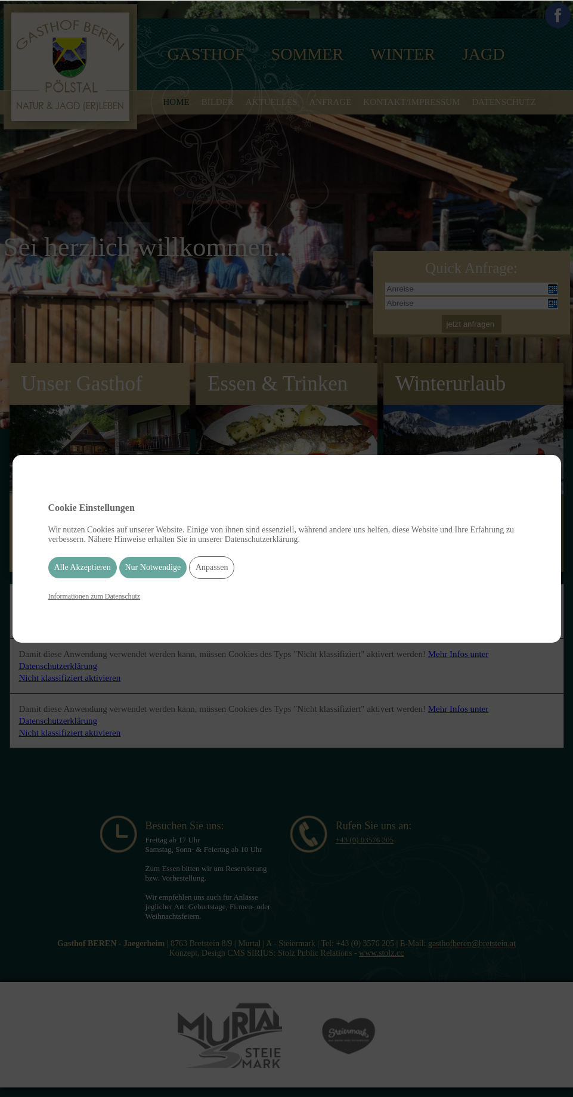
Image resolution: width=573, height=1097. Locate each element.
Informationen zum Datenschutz (94, 596)
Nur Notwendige (153, 567)
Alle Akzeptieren (82, 567)
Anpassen (212, 567)
